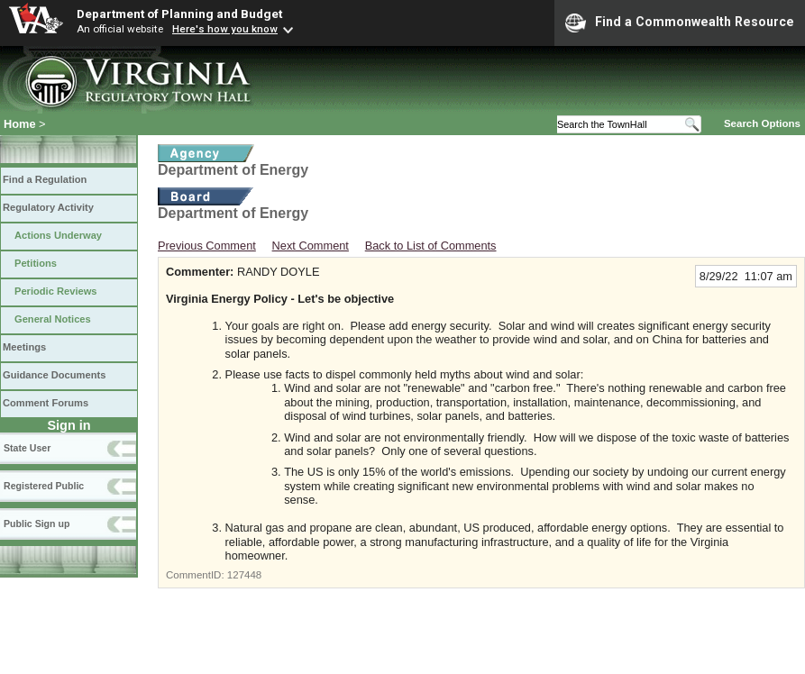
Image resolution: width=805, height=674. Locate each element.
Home (20, 124)
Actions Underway (58, 235)
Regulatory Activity (48, 207)
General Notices (52, 319)
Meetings (24, 347)
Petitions (35, 263)
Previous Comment (207, 245)
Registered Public (44, 485)
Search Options (762, 123)
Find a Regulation (45, 179)
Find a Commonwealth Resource (679, 23)
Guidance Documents (54, 374)
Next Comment (310, 245)
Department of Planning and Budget (179, 13)
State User (27, 447)
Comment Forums (45, 402)
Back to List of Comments (431, 245)
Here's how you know (225, 29)
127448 (244, 574)
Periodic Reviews (55, 291)
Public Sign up (36, 523)
